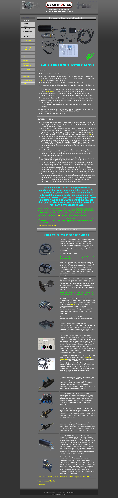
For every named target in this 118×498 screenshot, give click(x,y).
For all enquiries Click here (46, 481)
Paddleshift (26, 20)
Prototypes (73, 304)
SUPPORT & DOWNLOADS (27, 64)
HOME (89, 2)
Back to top (41, 484)
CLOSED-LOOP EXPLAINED (27, 48)
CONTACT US (26, 73)
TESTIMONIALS (27, 80)
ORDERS (25, 60)
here (90, 134)
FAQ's (24, 44)
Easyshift (26, 26)
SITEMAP (94, 2)
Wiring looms (27, 36)
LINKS (24, 56)
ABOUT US (26, 76)
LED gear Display (28, 28)
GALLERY (25, 53)
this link (43, 80)
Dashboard (26, 23)
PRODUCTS (26, 18)
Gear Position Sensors (29, 34)
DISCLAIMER (26, 69)
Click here (49, 91)
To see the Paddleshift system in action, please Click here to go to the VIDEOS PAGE (64, 476)
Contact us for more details (47, 226)
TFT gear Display (28, 31)
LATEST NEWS (27, 40)
